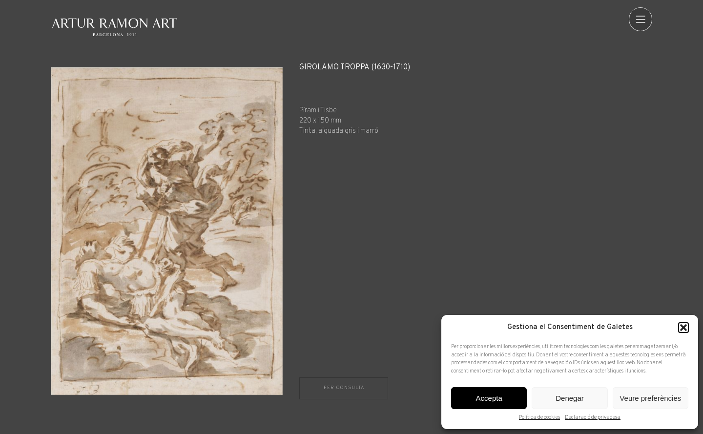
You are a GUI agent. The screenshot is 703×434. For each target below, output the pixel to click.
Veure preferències (650, 398)
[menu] (640, 19)
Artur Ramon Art (114, 27)
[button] (683, 327)
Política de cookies (539, 417)
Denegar (570, 398)
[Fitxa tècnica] (475, 100)
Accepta (489, 398)
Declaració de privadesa (592, 417)
